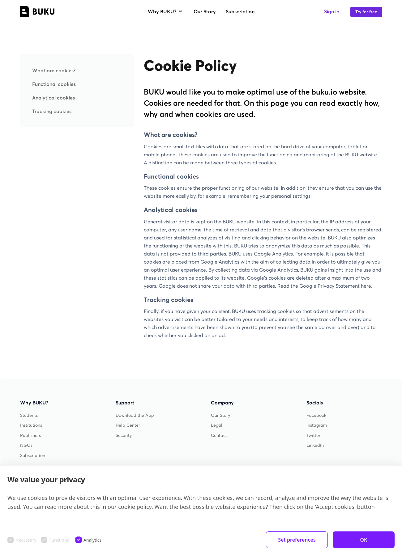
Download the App (135, 415)
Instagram (316, 425)
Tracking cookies (51, 111)
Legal (216, 425)
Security (124, 435)
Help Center (128, 425)
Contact (219, 435)
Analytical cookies (53, 98)
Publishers (30, 435)
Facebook (316, 415)
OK (363, 539)
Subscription (240, 11)
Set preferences (297, 539)
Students (29, 415)
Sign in (331, 11)
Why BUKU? (166, 11)
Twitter (313, 435)
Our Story (205, 11)
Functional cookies (54, 84)
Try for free (366, 12)
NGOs (26, 445)
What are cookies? (53, 70)
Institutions (31, 425)
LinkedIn (315, 445)
